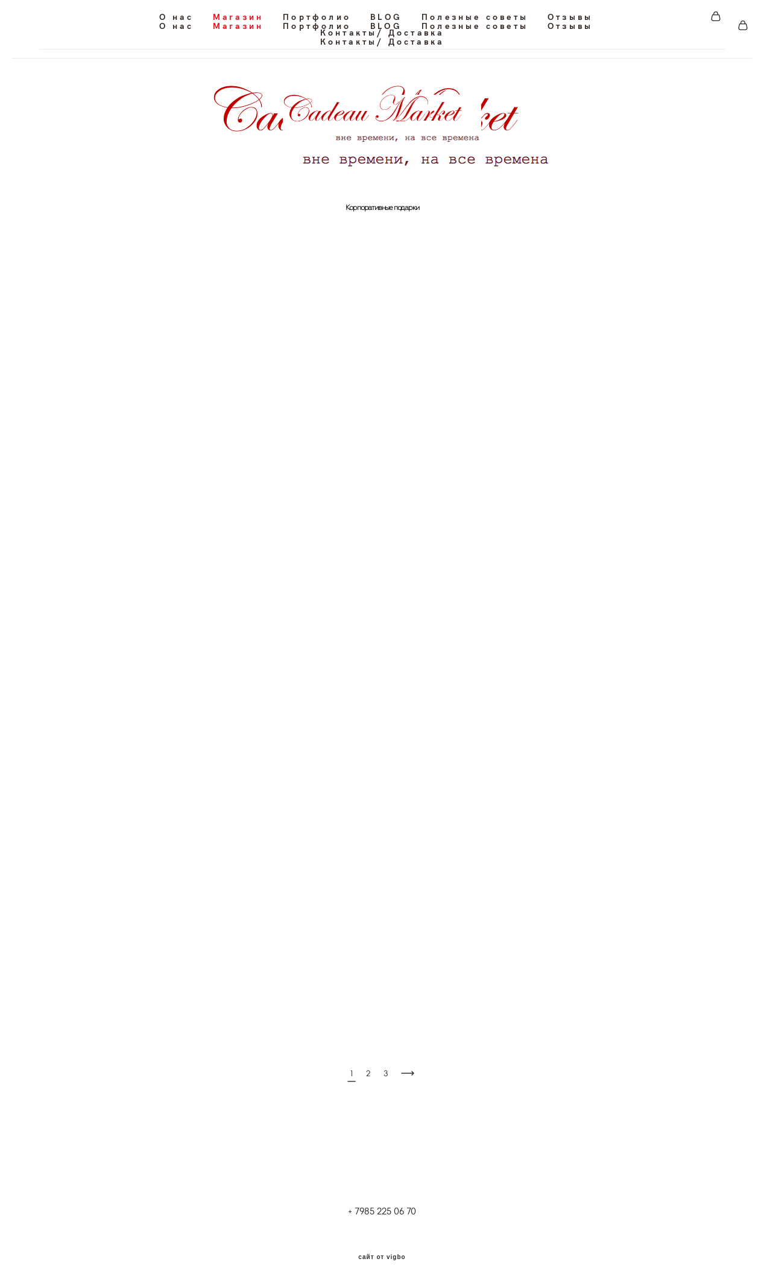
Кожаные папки (437, 212)
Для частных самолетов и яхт (263, 212)
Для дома (134, 212)
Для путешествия (614, 212)
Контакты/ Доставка (382, 32)
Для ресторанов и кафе (360, 212)
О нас (176, 17)
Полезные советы (474, 17)
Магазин (238, 17)
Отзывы (570, 17)
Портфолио (317, 17)
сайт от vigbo (381, 1257)
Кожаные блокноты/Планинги (524, 212)
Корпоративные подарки (382, 224)
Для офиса (184, 212)
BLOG (386, 17)
